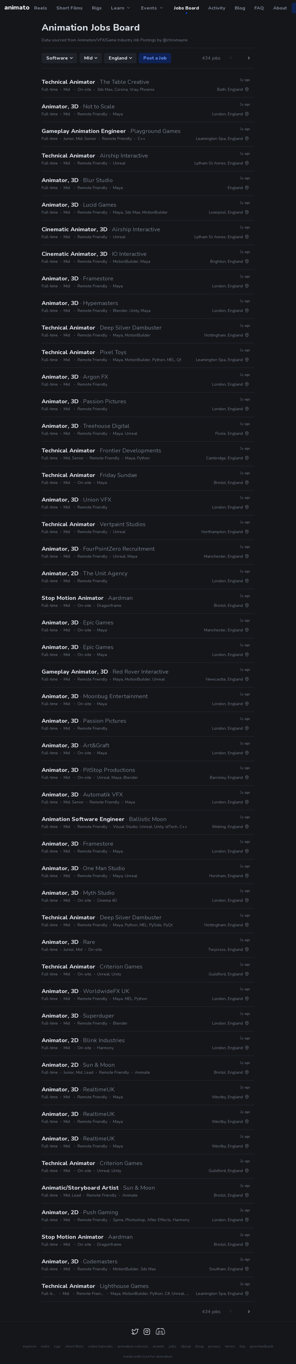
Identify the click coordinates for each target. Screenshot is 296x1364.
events (158, 1346)
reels (45, 1346)
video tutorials (100, 1346)
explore (29, 1346)
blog (199, 1346)
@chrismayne (175, 40)
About (280, 8)
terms (230, 1346)
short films (74, 1346)
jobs (172, 1346)
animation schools (132, 1346)
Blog (240, 8)
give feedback (261, 1346)
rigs (57, 1346)
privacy (214, 1346)
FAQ (259, 8)
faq (242, 1346)
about (186, 1346)
